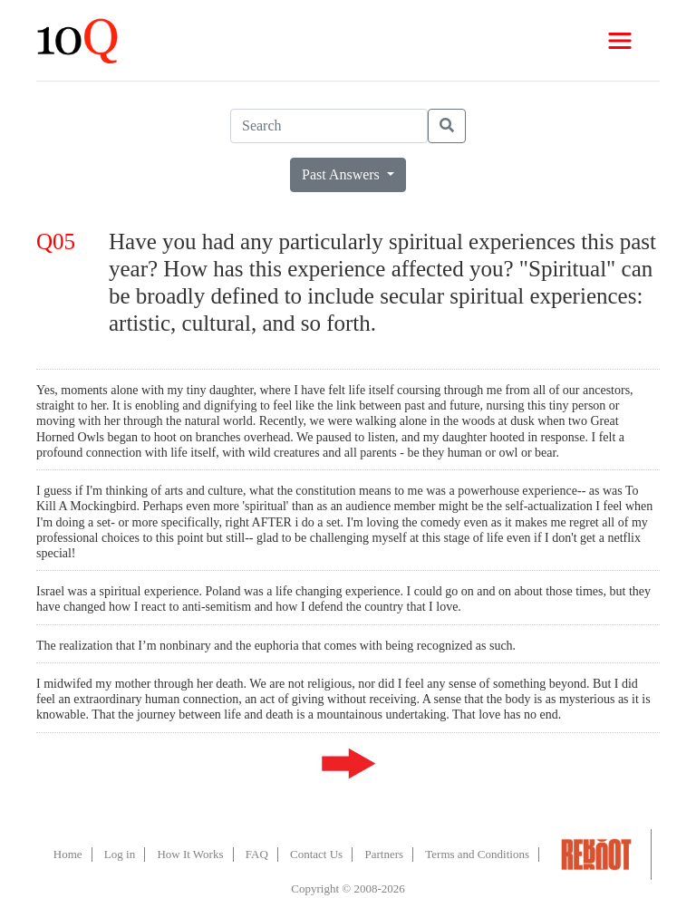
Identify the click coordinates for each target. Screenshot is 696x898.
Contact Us (316, 854)
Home (67, 854)
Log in (119, 854)
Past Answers (342, 174)
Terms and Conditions (477, 854)
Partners (383, 854)
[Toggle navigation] (619, 41)
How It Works (190, 854)
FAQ (257, 854)
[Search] (329, 126)
